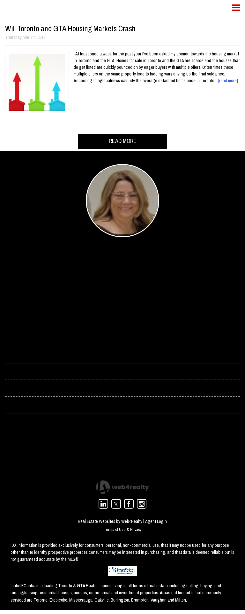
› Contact (14, 372)
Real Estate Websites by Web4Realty (110, 525)
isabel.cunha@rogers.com (113, 290)
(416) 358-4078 (102, 299)
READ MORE (123, 141)
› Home (12, 355)
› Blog (11, 407)
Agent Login (156, 525)
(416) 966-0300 (102, 307)
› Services (15, 390)
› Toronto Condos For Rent (31, 442)
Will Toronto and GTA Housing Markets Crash (70, 28)
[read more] (228, 80)
